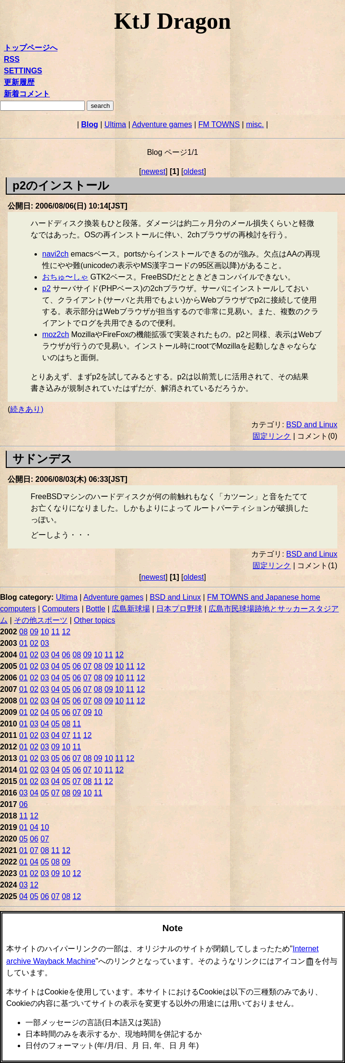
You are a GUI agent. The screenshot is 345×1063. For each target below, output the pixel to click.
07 (87, 666)
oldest (194, 171)
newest (153, 171)
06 (66, 655)
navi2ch (55, 254)
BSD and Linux (311, 425)
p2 (46, 288)
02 (34, 643)
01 (23, 643)
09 (34, 632)
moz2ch (55, 334)
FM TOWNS (219, 124)
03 (45, 643)
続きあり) (26, 409)
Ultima (115, 124)
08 (23, 632)
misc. (255, 124)
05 (66, 666)
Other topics (94, 620)
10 (45, 632)
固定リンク (272, 436)
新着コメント (27, 94)
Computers (61, 609)
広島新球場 (131, 609)
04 (55, 655)
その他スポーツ (41, 620)
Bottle (95, 609)
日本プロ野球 (179, 609)
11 (55, 632)
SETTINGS (23, 71)
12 (66, 632)
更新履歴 (19, 82)
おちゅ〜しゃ (65, 277)
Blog (89, 124)
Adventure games (162, 124)
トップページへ (31, 48)
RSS (12, 59)
